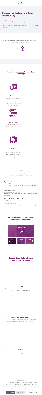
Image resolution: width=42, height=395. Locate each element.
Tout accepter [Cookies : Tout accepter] (10, 392)
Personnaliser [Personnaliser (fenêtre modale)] (30, 392)
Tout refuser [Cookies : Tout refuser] (20, 392)
